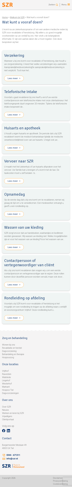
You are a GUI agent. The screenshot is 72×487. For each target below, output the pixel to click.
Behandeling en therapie (13, 354)
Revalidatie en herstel (12, 348)
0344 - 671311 (13, 455)
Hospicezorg (8, 357)
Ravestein (6, 374)
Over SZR (6, 407)
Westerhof (7, 383)
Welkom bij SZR (17, 17)
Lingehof (6, 380)
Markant (6, 387)
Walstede (6, 377)
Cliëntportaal (8, 419)
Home (5, 17)
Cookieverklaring (60, 484)
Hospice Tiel (7, 390)
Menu (64, 4)
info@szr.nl (12, 458)
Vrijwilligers (7, 416)
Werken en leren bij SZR (13, 413)
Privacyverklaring (60, 481)
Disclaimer (57, 478)
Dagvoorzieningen (10, 393)
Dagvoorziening (9, 351)
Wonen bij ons (8, 344)
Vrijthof (5, 371)
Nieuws (5, 410)
